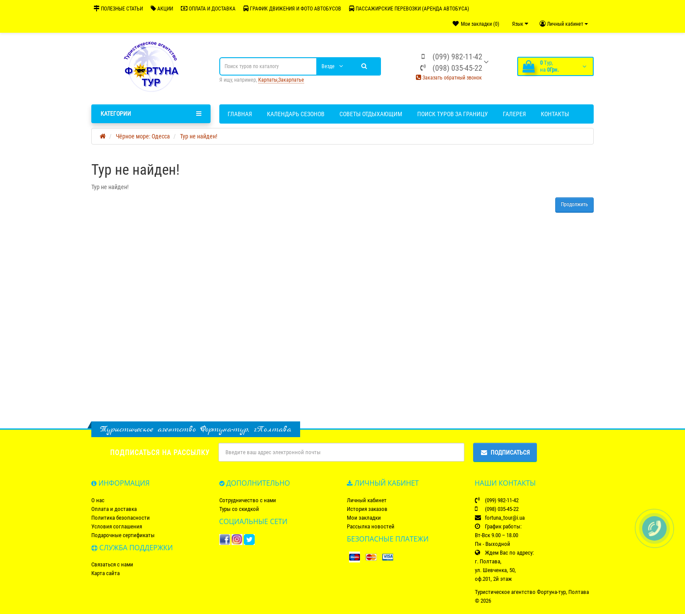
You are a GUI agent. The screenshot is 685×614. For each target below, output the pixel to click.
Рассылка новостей (370, 526)
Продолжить (574, 204)
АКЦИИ (162, 8)
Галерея (514, 113)
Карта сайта (105, 573)
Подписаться (505, 452)
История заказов (367, 509)
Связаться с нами (112, 564)
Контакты (555, 113)
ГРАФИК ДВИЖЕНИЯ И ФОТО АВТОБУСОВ (292, 8)
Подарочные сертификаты (123, 535)
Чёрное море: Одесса (143, 136)
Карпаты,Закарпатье (281, 80)
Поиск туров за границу (452, 113)
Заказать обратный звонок (449, 78)
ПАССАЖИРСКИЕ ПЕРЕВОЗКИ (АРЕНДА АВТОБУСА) (409, 8)
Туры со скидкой (239, 509)
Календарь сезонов (296, 113)
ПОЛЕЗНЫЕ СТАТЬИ (118, 8)
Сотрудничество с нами (247, 500)
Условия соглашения (116, 526)
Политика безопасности (120, 517)
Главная (240, 113)
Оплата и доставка (114, 509)
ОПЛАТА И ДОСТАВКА (208, 8)
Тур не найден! (198, 136)
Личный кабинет (367, 500)
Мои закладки (364, 517)
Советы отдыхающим (370, 113)
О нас (97, 500)
